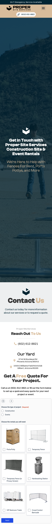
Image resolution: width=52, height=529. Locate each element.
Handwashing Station (40, 479)
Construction (10, 411)
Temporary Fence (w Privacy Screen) (14, 480)
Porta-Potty (11, 449)
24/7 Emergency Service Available (26, 2)
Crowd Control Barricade (37, 511)
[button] (43, 8)
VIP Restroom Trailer (14, 510)
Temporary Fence (38, 449)
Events (7, 415)
